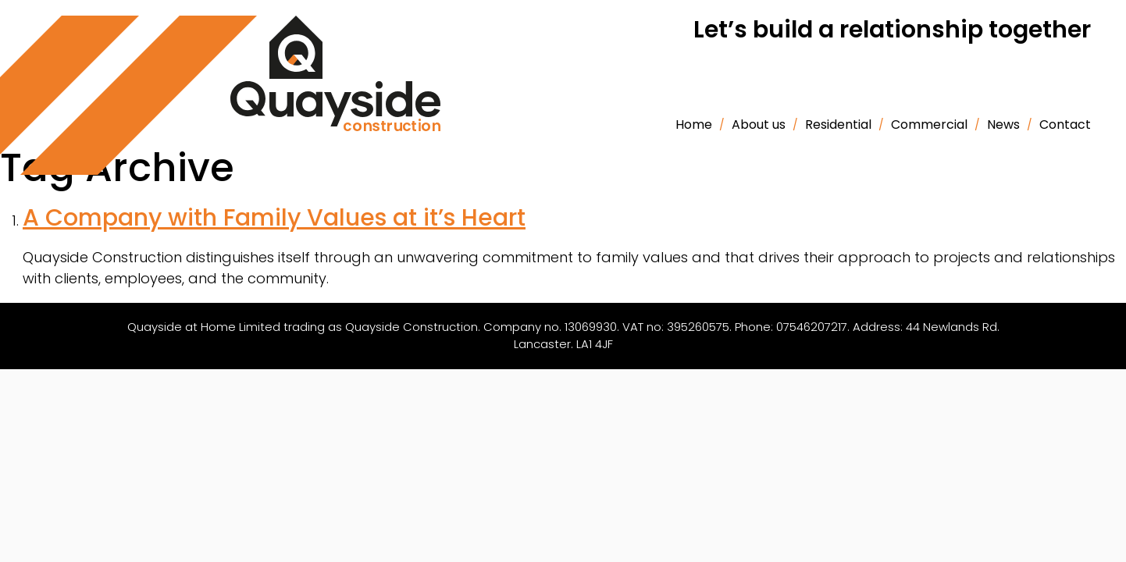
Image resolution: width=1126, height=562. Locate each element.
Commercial (929, 124)
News (1003, 124)
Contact (1065, 124)
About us (759, 124)
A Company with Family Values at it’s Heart (274, 217)
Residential (838, 124)
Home (693, 124)
